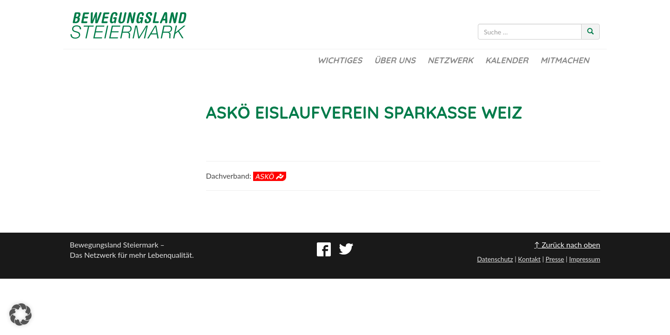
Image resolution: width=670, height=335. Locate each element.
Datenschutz (495, 259)
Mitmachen (564, 60)
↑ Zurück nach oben (567, 244)
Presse (554, 259)
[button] (20, 314)
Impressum (584, 259)
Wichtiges (339, 60)
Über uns (394, 60)
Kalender (506, 60)
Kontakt (529, 259)
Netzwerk (450, 60)
